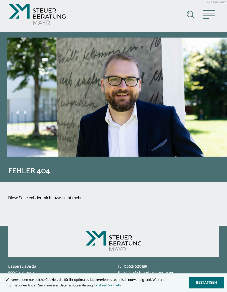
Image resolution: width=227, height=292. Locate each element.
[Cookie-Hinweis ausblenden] (206, 282)
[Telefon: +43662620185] (135, 267)
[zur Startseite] (37, 14)
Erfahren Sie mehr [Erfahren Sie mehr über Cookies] (107, 285)
